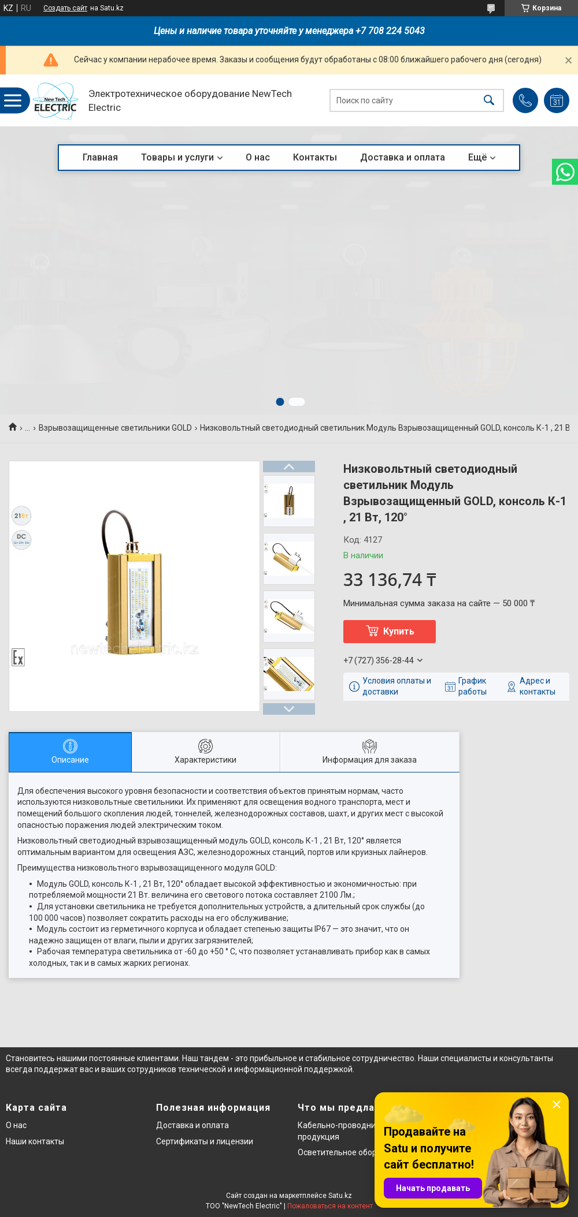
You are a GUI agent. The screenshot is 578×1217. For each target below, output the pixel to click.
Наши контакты (35, 1141)
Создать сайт (65, 8)
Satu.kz (340, 1196)
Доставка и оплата (402, 157)
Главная (100, 157)
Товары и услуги (177, 157)
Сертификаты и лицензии (204, 1141)
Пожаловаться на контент (330, 1206)
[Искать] (489, 100)
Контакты (315, 157)
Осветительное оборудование (356, 1152)
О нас (258, 157)
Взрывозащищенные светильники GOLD (115, 427)
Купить (398, 631)
